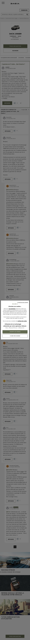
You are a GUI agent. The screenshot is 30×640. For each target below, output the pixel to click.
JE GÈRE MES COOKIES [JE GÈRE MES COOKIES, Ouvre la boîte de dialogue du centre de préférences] (15, 336)
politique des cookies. (22, 321)
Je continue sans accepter (22, 302)
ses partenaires (12, 308)
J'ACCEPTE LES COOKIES (15, 331)
